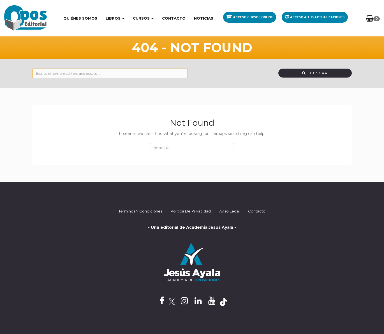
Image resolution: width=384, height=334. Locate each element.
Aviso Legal (229, 211)
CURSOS (143, 18)
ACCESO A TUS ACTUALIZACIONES (317, 17)
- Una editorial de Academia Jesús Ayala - (192, 227)
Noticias (203, 18)
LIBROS (115, 18)
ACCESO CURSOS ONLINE (253, 17)
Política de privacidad (191, 211)
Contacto (174, 18)
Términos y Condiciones (140, 211)
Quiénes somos (80, 18)
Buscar (315, 73)
